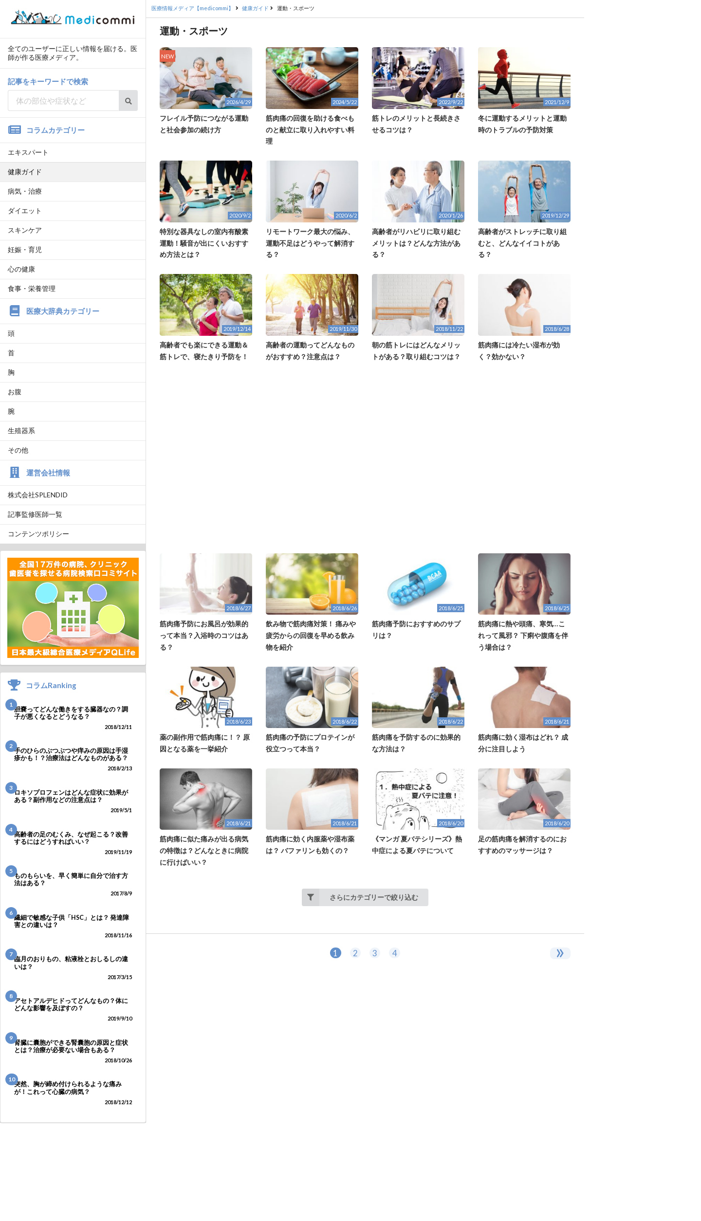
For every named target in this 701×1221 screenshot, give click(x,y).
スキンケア (25, 230)
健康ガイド (25, 171)
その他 (18, 450)
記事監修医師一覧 (35, 514)
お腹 (14, 391)
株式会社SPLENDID (38, 495)
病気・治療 (25, 191)
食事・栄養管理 (31, 288)
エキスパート (28, 152)
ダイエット (25, 210)
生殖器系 (21, 430)
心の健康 (21, 269)
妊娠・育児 (25, 249)
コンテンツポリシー (38, 533)
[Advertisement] (365, 458)
